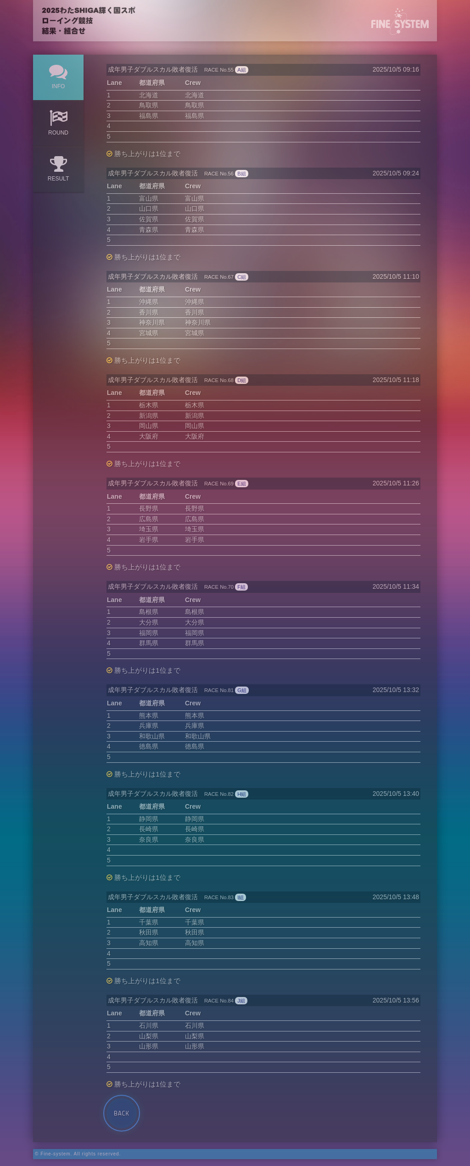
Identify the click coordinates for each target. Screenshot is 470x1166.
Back (121, 1113)
